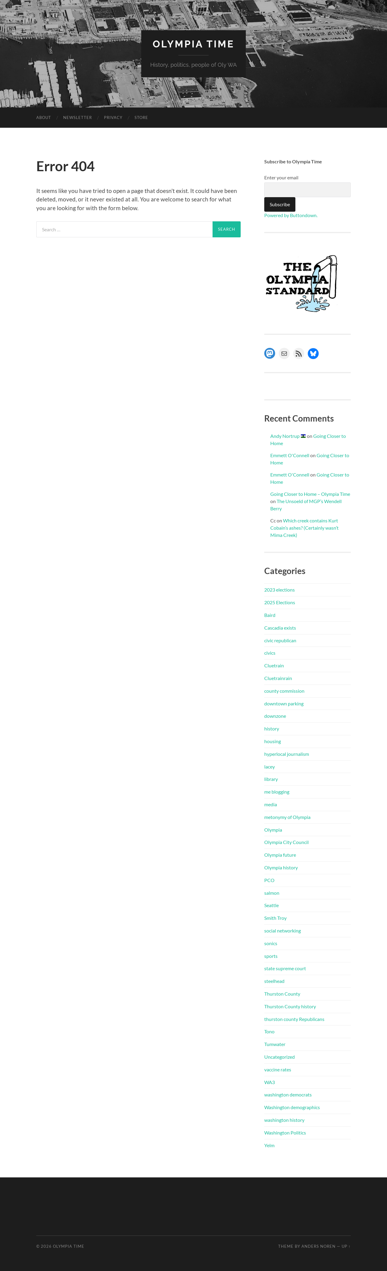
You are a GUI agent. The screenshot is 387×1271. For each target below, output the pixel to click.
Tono (269, 1031)
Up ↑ (346, 1246)
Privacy (113, 117)
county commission (284, 691)
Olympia (273, 830)
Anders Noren (318, 1246)
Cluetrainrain (278, 678)
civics (269, 653)
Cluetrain (274, 665)
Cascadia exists (280, 628)
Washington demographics (292, 1107)
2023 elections (279, 589)
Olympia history (281, 867)
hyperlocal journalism (286, 754)
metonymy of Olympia (287, 817)
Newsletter (77, 117)
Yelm (269, 1145)
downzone (275, 716)
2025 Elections (279, 602)
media (270, 804)
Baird (269, 615)
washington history (284, 1120)
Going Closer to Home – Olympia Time (310, 494)
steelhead (274, 981)
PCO (269, 880)
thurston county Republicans (294, 1019)
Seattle (271, 905)
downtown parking (284, 703)
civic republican (280, 640)
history (271, 728)
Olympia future (280, 855)
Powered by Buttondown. (290, 215)
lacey (269, 766)
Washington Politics (285, 1132)
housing (272, 741)
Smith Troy (275, 918)
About (43, 117)
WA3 (269, 1082)
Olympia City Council (286, 842)
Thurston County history (290, 1006)
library (271, 779)
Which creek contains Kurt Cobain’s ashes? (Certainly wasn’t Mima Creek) (304, 528)
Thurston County (282, 994)
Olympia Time (193, 44)
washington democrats (288, 1094)
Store (141, 117)
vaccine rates (277, 1069)
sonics (270, 943)
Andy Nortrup (288, 436)
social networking (282, 930)
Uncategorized (279, 1057)
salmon (271, 893)
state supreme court (285, 968)
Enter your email (281, 177)
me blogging (276, 791)
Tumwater (274, 1044)
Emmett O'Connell (289, 455)
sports (271, 956)
